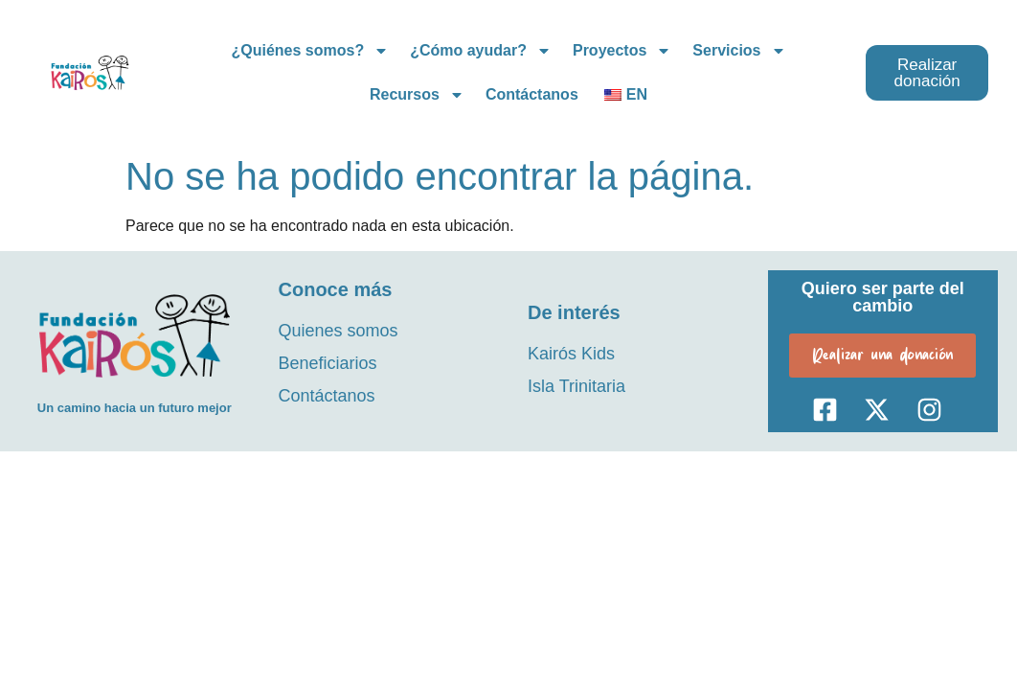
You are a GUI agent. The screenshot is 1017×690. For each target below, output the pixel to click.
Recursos (417, 95)
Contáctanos (532, 94)
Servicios (738, 51)
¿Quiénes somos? (310, 51)
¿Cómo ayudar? (481, 51)
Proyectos (622, 51)
